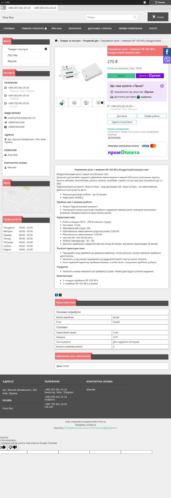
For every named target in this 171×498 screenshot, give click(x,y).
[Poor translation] (12, 447)
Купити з (149, 75)
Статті (153, 28)
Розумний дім (90, 40)
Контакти (75, 28)
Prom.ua (102, 422)
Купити (121, 76)
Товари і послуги (33, 28)
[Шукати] (135, 17)
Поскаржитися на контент (77, 428)
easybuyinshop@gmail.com (21, 117)
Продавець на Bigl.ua (85, 425)
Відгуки (12, 61)
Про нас (56, 28)
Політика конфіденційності (104, 428)
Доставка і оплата (100, 28)
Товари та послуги (70, 40)
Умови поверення (130, 28)
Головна (9, 28)
